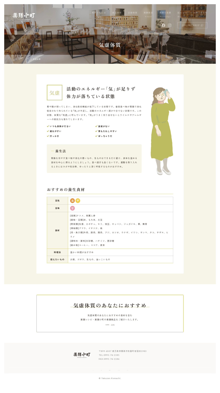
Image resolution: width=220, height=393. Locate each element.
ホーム (61, 378)
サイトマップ (157, 378)
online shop (192, 25)
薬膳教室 (148, 14)
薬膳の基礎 (165, 14)
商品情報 (117, 14)
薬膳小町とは (99, 14)
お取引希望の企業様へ (101, 378)
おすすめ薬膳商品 (133, 328)
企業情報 (77, 378)
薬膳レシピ (89, 328)
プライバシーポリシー (131, 378)
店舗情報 (132, 14)
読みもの (182, 14)
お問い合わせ (200, 14)
